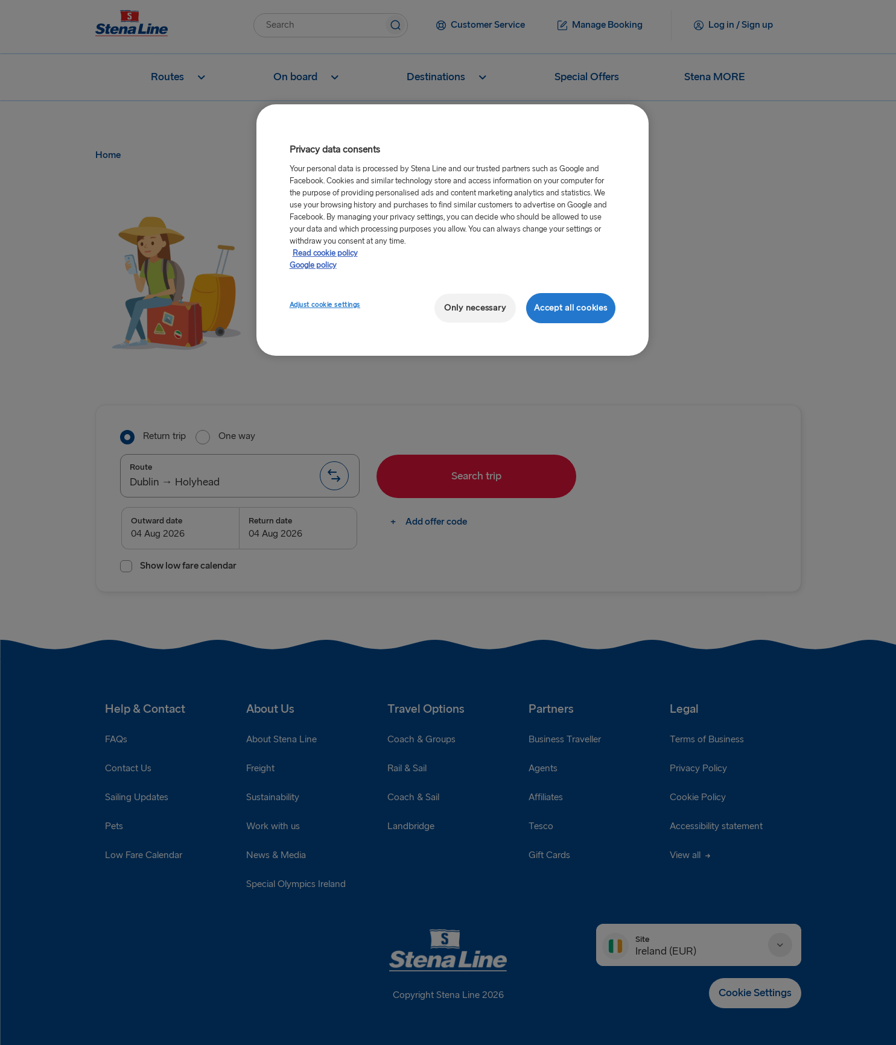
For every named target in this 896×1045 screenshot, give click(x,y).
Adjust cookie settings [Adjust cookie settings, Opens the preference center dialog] (325, 305)
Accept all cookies (570, 308)
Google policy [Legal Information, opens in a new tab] (313, 265)
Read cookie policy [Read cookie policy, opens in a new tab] (325, 253)
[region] (452, 230)
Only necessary (475, 308)
